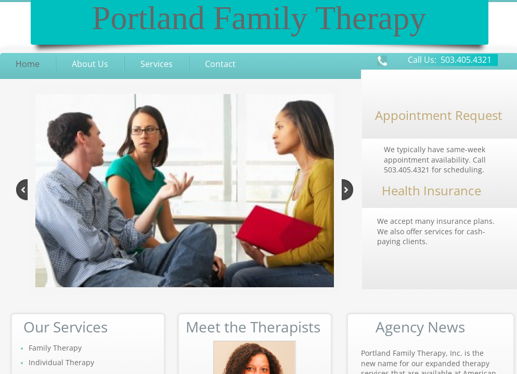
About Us (90, 64)
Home (28, 64)
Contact (220, 64)
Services (156, 64)
